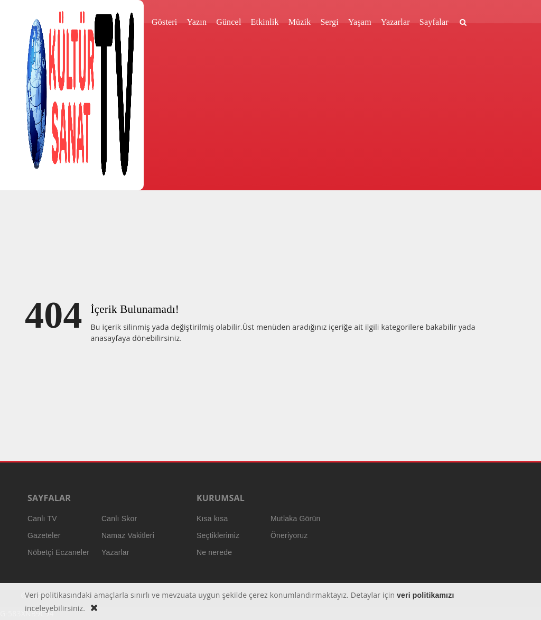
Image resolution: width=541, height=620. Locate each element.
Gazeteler (44, 535)
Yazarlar (115, 552)
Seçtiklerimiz (218, 535)
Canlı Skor (119, 518)
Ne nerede (214, 552)
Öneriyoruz (288, 535)
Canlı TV (42, 518)
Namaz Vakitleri (127, 535)
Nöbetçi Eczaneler (58, 552)
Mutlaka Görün (295, 518)
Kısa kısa (212, 518)
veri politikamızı (425, 595)
